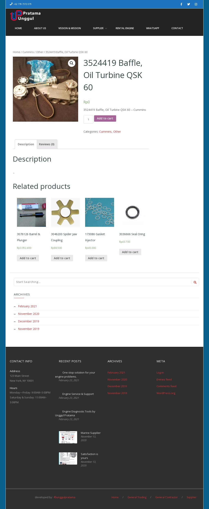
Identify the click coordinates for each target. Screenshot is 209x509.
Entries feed (164, 378)
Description (26, 144)
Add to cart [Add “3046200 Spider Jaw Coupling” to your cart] (62, 258)
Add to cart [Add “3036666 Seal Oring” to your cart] (130, 252)
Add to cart (105, 118)
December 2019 (28, 321)
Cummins (28, 52)
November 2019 (28, 328)
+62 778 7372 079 (22, 4)
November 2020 (28, 313)
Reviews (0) (46, 144)
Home (16, 52)
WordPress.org (166, 392)
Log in (160, 371)
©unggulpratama (64, 496)
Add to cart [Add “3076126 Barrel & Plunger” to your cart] (28, 258)
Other (39, 52)
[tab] (26, 144)
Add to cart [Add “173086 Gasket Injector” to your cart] (96, 258)
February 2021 (27, 306)
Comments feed (166, 385)
